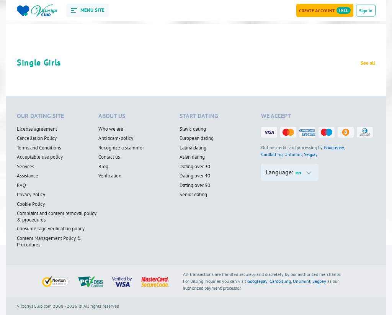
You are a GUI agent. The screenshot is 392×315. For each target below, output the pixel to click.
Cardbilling (272, 154)
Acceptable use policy (40, 157)
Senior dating (193, 195)
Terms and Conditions (39, 148)
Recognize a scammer (121, 148)
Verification (109, 176)
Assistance (27, 176)
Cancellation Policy (37, 138)
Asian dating (192, 157)
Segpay (311, 154)
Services (25, 167)
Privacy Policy (31, 195)
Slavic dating (193, 129)
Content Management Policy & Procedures (49, 241)
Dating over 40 (195, 176)
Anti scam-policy (115, 138)
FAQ (21, 185)
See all (368, 63)
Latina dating (193, 148)
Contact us (109, 157)
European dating (197, 138)
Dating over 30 (195, 167)
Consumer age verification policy (51, 229)
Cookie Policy (31, 204)
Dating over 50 (195, 185)
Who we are (110, 129)
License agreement (37, 129)
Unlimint (293, 154)
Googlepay (334, 147)
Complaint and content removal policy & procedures (56, 216)
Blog (103, 167)
